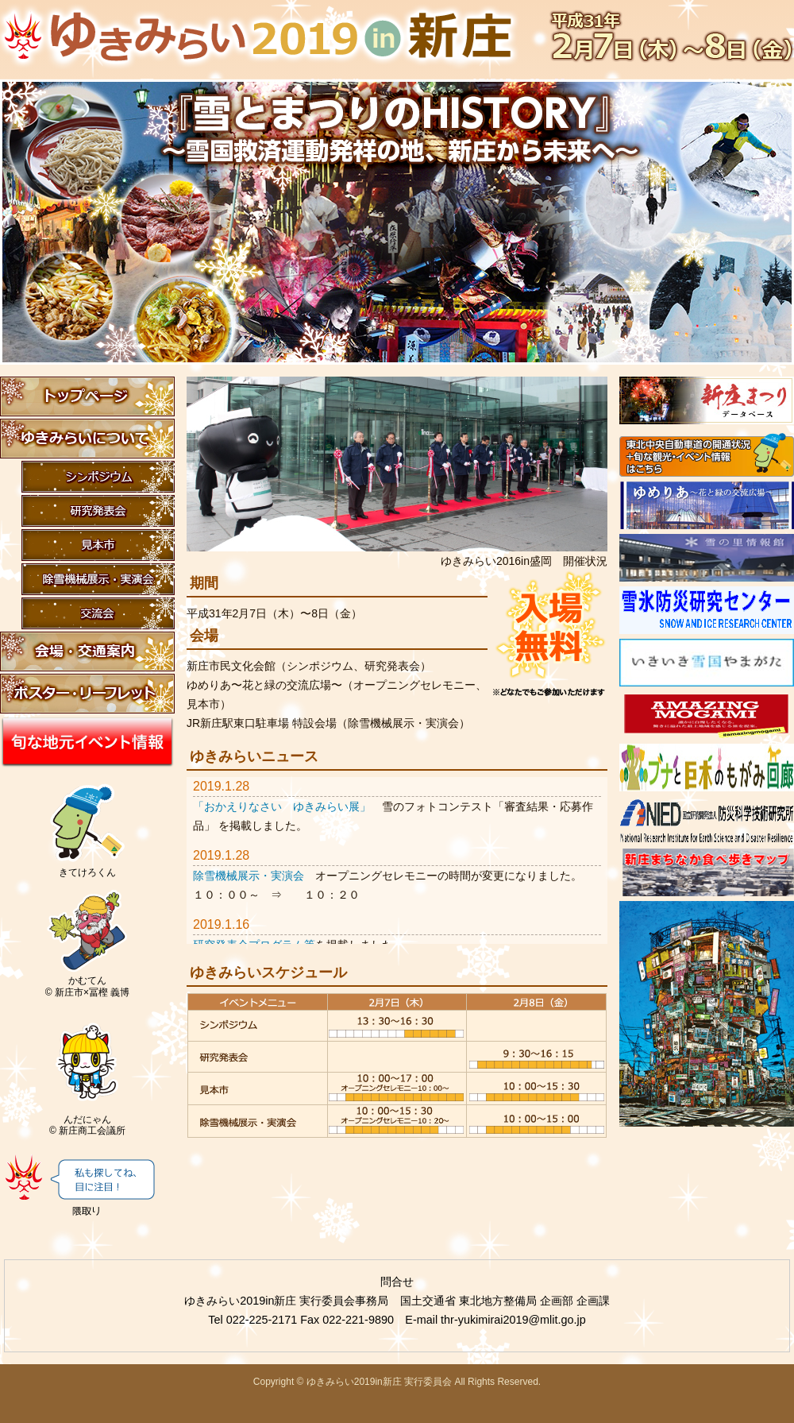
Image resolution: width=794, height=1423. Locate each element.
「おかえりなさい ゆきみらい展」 (282, 806)
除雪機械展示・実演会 (248, 875)
